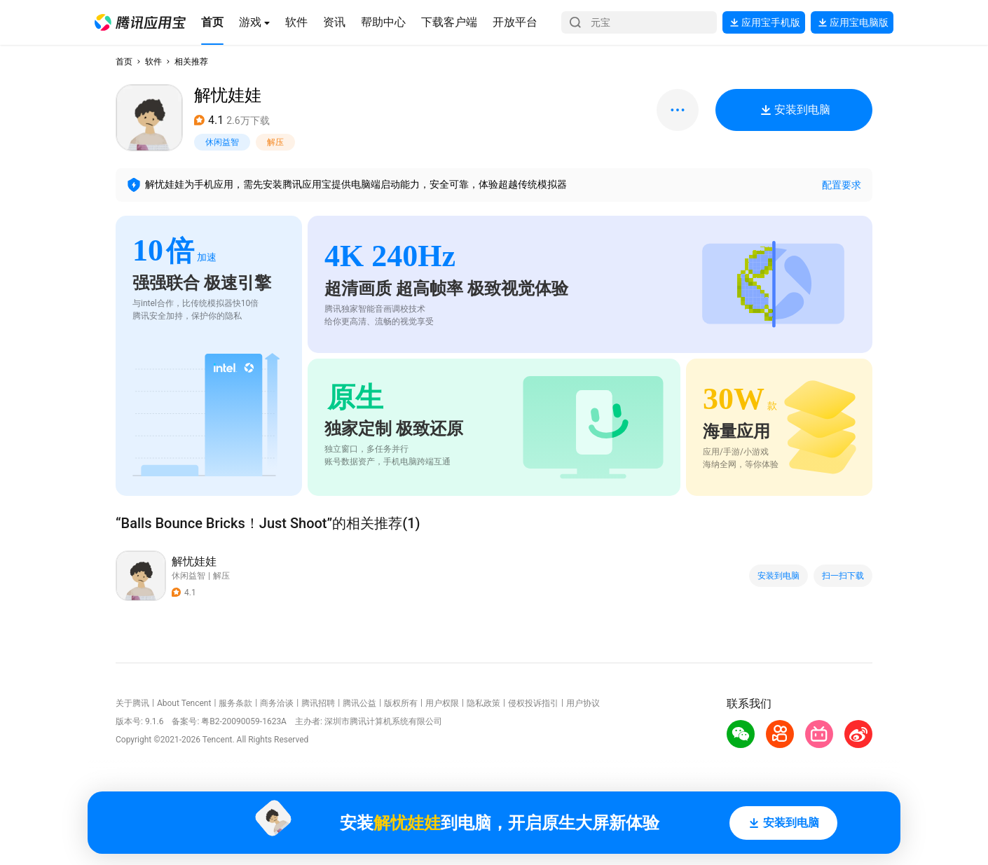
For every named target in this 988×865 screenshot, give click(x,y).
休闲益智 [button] (222, 142)
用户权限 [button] (442, 703)
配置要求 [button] (841, 185)
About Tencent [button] (184, 703)
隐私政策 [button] (483, 703)
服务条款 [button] (235, 703)
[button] (140, 22)
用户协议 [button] (583, 703)
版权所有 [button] (401, 703)
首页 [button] (124, 62)
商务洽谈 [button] (277, 703)
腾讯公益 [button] (359, 703)
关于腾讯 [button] (132, 703)
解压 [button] (275, 142)
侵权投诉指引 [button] (533, 703)
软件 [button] (153, 62)
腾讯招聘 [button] (318, 703)
